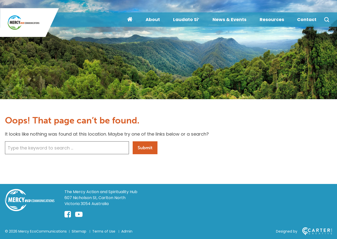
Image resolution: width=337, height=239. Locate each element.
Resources (272, 19)
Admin (126, 231)
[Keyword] (67, 147)
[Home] (30, 210)
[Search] (326, 19)
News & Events (229, 19)
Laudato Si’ (186, 19)
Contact (306, 19)
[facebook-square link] (67, 214)
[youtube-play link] (79, 214)
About (153, 19)
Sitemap (79, 231)
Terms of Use (103, 231)
